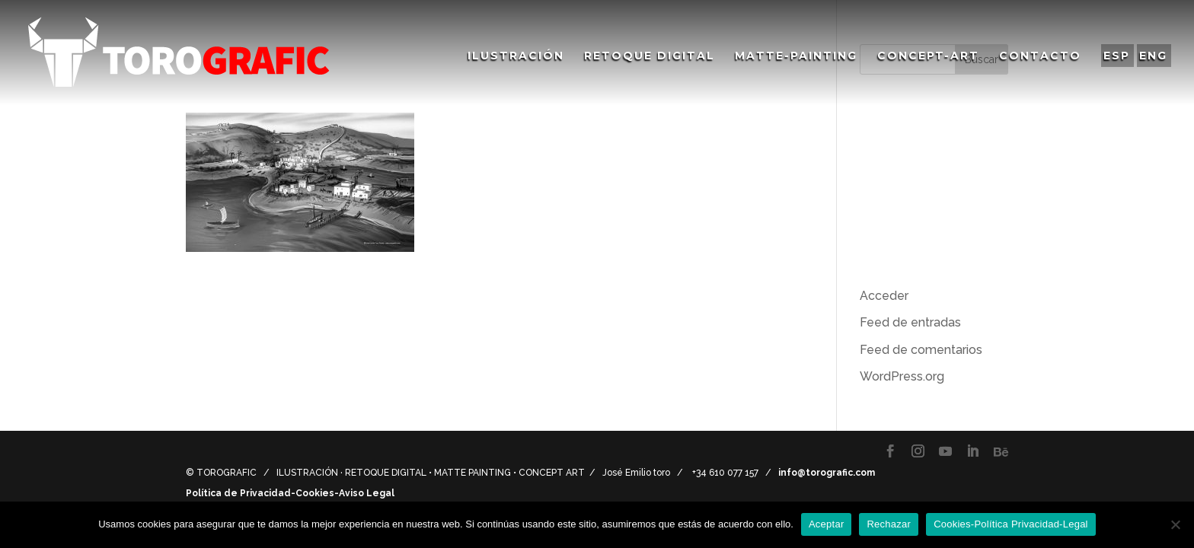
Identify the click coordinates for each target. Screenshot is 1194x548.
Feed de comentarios (921, 349)
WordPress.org (902, 376)
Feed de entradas (910, 322)
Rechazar (889, 524)
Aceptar (826, 524)
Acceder (884, 295)
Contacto (1040, 56)
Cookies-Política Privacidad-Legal (1011, 524)
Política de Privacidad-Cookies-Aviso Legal (290, 493)
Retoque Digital (649, 56)
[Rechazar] (1175, 524)
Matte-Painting (796, 56)
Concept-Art (928, 56)
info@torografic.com (826, 472)
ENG (1153, 55)
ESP (1116, 55)
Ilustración (516, 56)
